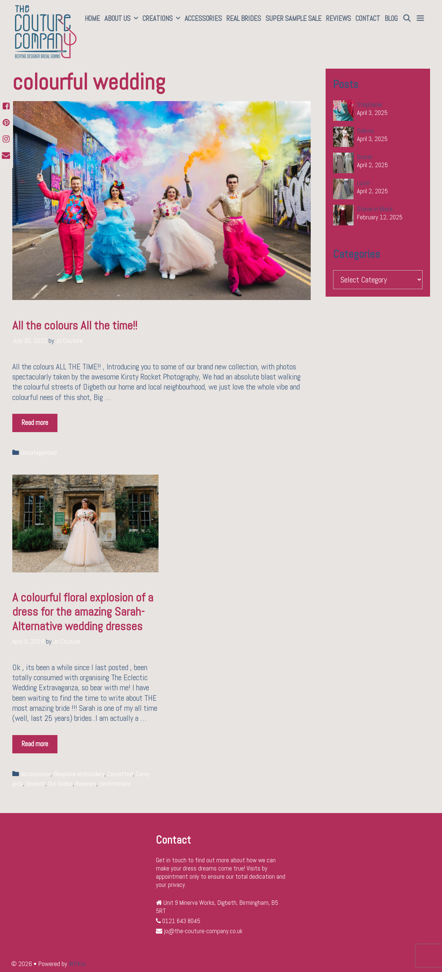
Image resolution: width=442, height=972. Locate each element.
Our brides (60, 783)
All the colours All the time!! (74, 325)
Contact (367, 18)
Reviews (338, 18)
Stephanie (369, 104)
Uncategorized (39, 453)
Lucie (363, 183)
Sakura (365, 130)
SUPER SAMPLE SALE (294, 18)
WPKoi (77, 963)
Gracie (364, 157)
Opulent (35, 783)
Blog (391, 18)
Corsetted (120, 774)
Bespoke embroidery (79, 774)
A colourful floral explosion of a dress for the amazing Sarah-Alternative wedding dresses (82, 612)
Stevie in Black (375, 209)
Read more (37, 420)
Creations (162, 18)
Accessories (203, 18)
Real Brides (243, 18)
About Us (122, 18)
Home (92, 18)
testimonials (115, 783)
